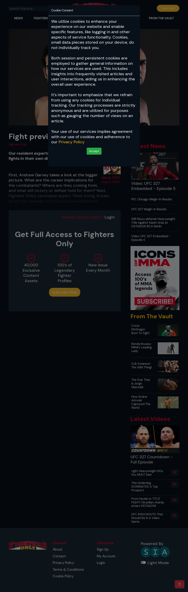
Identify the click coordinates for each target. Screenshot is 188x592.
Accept (94, 151)
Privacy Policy (71, 142)
